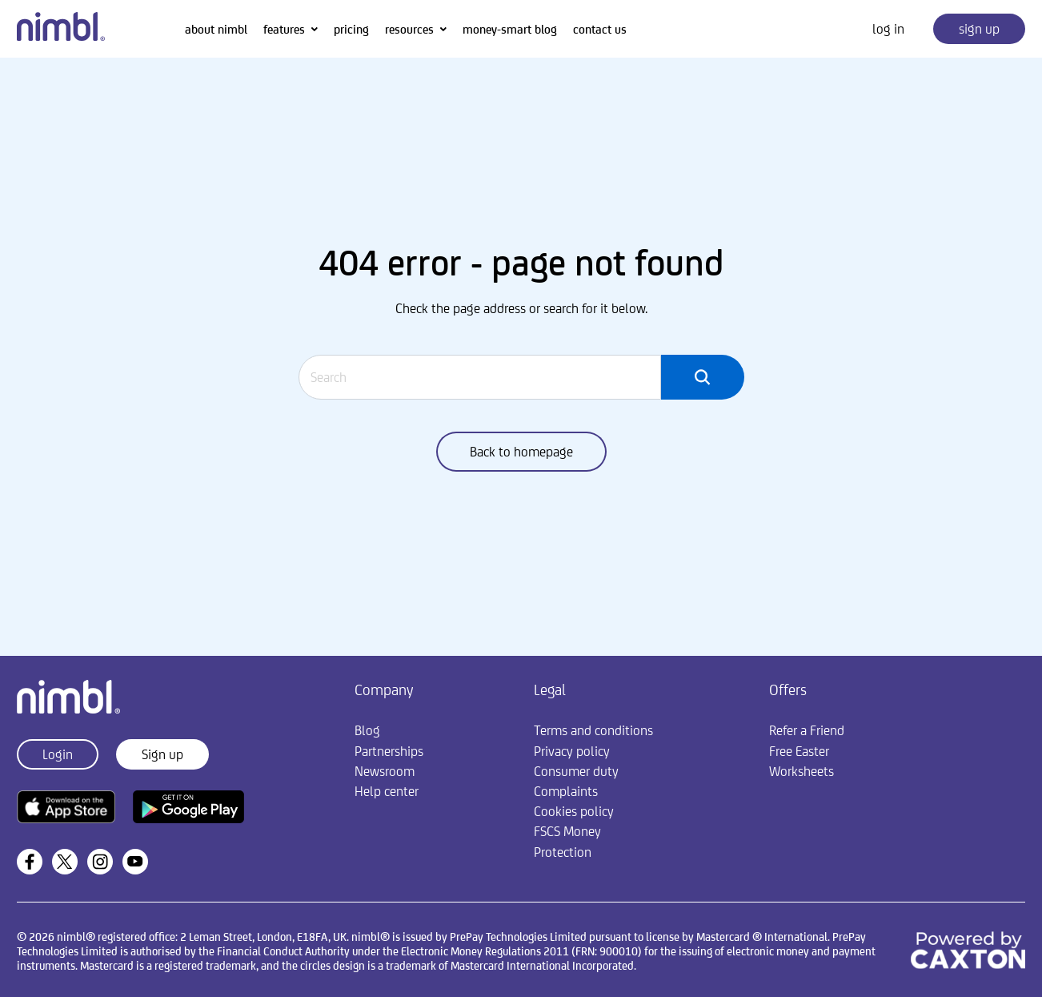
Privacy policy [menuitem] (572, 751)
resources (409, 29)
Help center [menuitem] (387, 791)
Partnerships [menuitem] (389, 751)
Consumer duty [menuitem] (576, 771)
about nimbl (216, 29)
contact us (600, 29)
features (284, 29)
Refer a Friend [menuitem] (806, 730)
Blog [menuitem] (367, 730)
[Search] (480, 377)
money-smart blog (510, 29)
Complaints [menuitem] (566, 791)
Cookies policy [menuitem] (574, 811)
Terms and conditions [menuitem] (593, 730)
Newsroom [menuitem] (385, 771)
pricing (351, 29)
